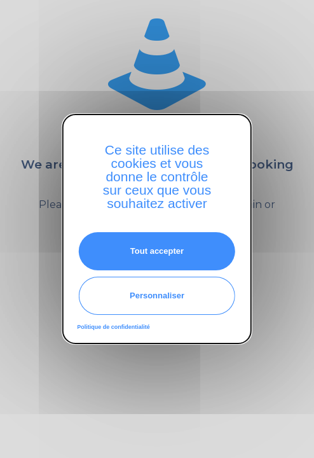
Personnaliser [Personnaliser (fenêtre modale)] (157, 295)
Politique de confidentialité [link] (113, 327)
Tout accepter (157, 251)
